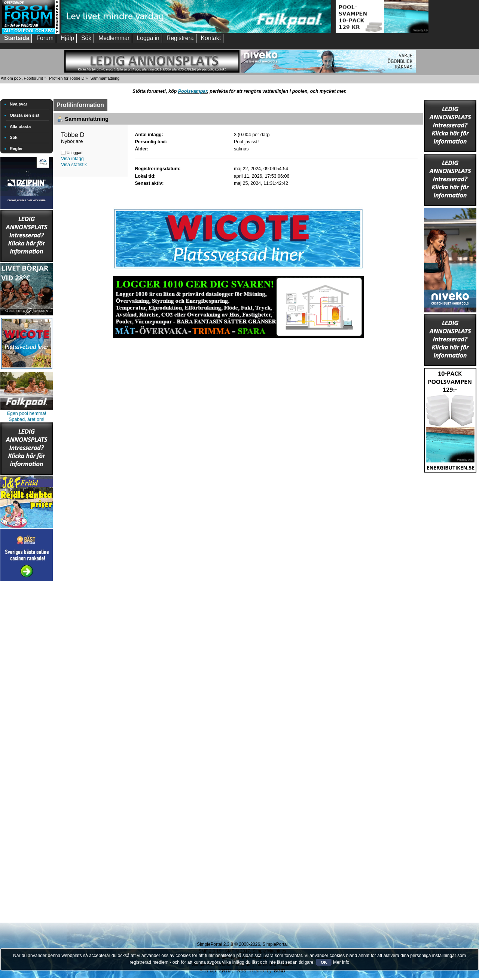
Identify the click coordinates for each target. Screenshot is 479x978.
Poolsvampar (192, 91)
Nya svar (18, 104)
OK (324, 962)
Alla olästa (20, 126)
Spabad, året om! (27, 419)
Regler (16, 148)
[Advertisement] (26, 695)
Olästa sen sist (24, 115)
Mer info (341, 962)
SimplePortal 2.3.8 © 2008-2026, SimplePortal (242, 944)
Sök (14, 137)
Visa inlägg (72, 158)
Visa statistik (74, 164)
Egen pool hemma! (26, 413)
